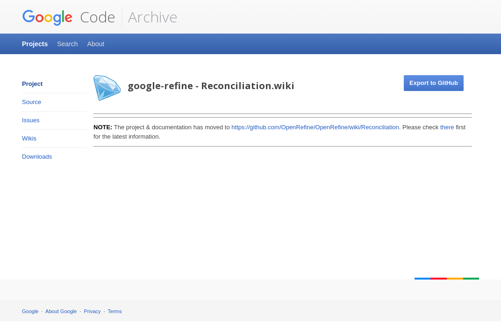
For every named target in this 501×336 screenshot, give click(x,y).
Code (68, 17)
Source (31, 101)
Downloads (37, 156)
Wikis (29, 138)
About (96, 44)
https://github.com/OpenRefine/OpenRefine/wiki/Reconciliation (315, 127)
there (447, 127)
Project (32, 83)
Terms (115, 311)
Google (30, 311)
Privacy (92, 311)
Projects (35, 44)
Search (67, 44)
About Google (61, 311)
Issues (31, 120)
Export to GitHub (433, 82)
